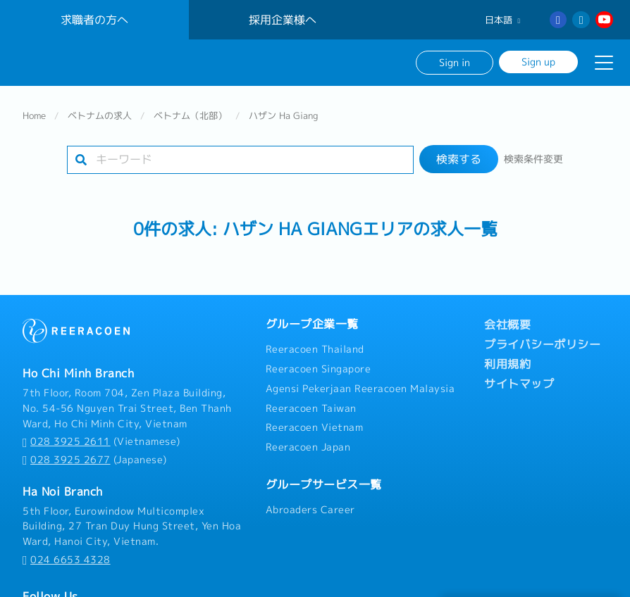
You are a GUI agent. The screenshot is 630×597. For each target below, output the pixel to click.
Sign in (454, 62)
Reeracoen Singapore (318, 369)
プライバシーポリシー (542, 344)
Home (34, 115)
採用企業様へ (282, 19)
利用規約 (507, 364)
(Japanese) (95, 460)
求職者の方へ (94, 19)
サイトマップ (519, 384)
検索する (458, 159)
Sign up (538, 61)
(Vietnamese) (101, 441)
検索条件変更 (533, 159)
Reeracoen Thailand (315, 349)
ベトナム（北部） (190, 115)
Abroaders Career (310, 510)
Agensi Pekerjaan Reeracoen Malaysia (360, 389)
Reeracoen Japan (308, 447)
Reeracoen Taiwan (311, 408)
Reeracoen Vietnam (315, 427)
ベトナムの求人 (100, 115)
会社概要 (507, 325)
